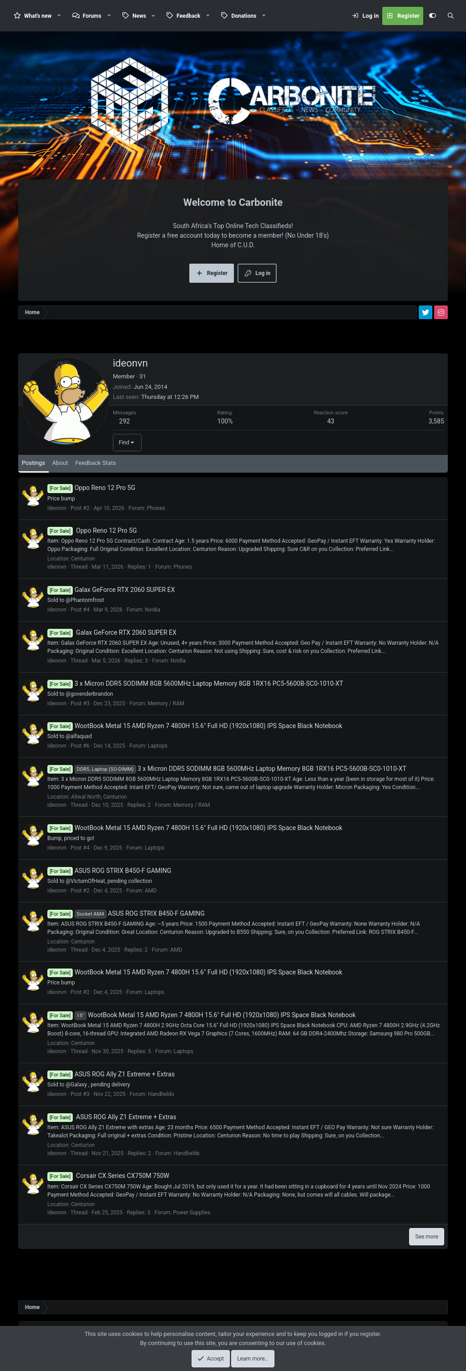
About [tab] (60, 462)
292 (124, 421)
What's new (37, 16)
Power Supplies (191, 1212)
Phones (156, 508)
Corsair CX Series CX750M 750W (108, 1175)
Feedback (188, 16)
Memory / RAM (166, 703)
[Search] (450, 16)
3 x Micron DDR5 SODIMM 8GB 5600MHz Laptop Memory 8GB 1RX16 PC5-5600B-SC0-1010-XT (195, 683)
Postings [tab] (33, 462)
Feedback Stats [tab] (95, 462)
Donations (243, 16)
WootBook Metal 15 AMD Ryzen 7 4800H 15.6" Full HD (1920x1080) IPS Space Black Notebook (194, 725)
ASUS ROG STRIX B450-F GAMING (109, 870)
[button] (59, 15)
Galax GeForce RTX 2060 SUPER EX (111, 589)
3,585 (436, 421)
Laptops (157, 746)
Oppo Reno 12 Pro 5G (91, 487)
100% (225, 421)
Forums (92, 16)
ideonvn (56, 508)
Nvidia (152, 610)
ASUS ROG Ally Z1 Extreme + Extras (111, 1074)
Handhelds (161, 1094)
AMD (151, 890)
